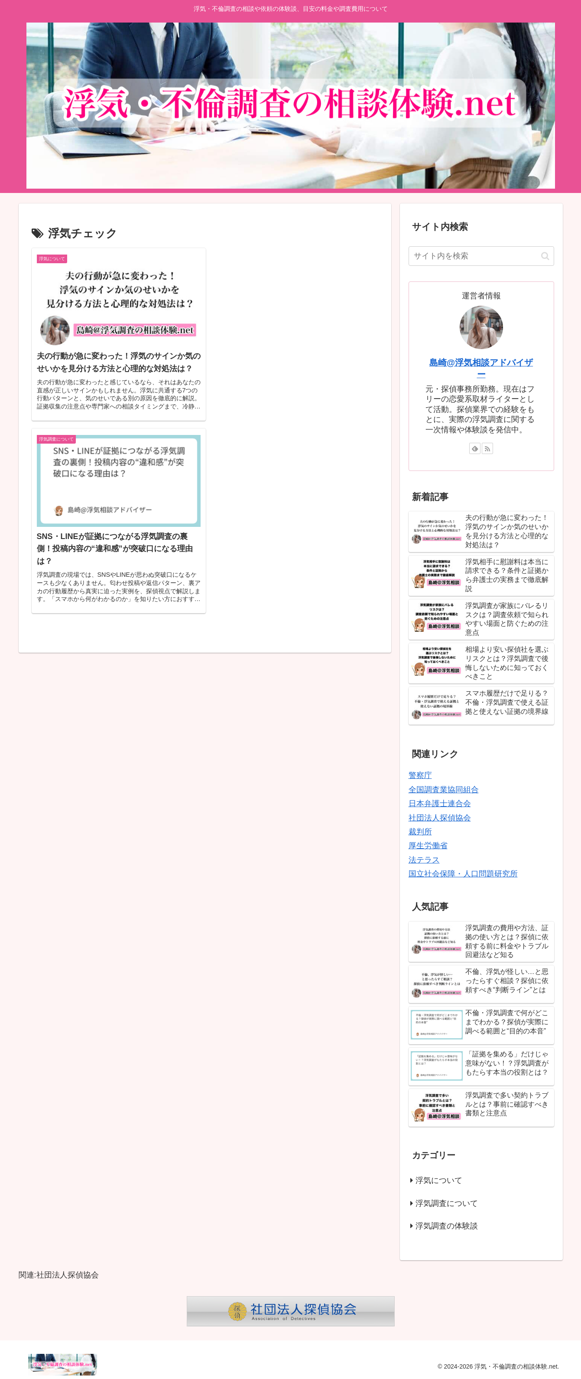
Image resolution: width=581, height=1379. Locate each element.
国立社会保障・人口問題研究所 (463, 873)
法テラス (424, 860)
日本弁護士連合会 (440, 803)
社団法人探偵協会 (440, 818)
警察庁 (420, 775)
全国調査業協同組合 (444, 789)
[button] (545, 256)
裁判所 (420, 831)
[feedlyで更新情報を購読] (474, 448)
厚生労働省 (428, 845)
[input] (481, 256)
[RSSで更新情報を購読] (487, 448)
